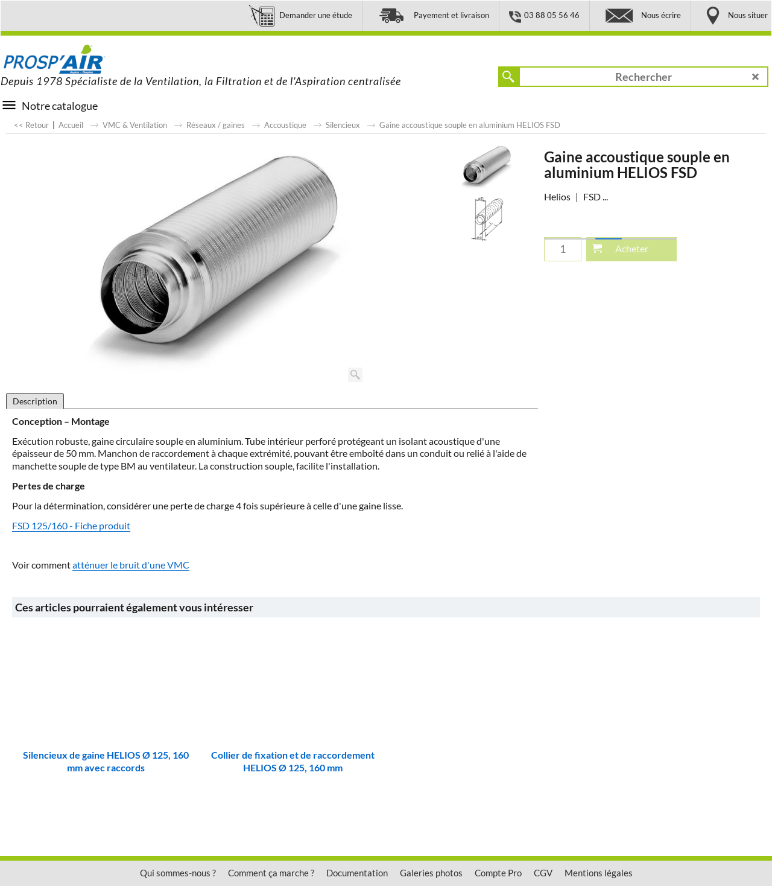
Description (35, 401)
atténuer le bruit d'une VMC (130, 564)
